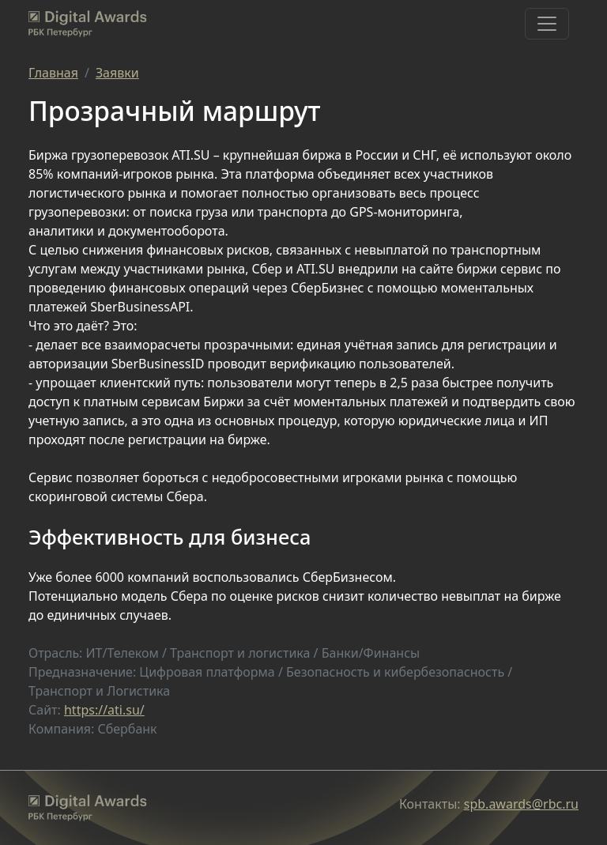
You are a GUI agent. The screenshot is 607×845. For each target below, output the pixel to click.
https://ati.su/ (104, 710)
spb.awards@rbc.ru (521, 804)
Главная (53, 72)
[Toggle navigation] (547, 24)
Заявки (117, 72)
